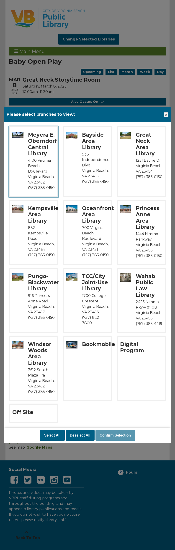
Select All (52, 435)
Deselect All (80, 435)
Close (166, 115)
